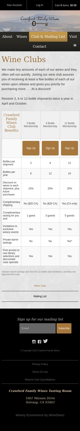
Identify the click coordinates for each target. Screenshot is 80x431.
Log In (39, 5)
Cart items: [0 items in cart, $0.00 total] (65, 5)
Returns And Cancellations (40, 379)
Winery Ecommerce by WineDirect (40, 415)
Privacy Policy (40, 364)
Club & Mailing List (48, 37)
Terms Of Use (40, 371)
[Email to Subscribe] (37, 328)
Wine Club (40, 285)
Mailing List (39, 296)
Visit (73, 37)
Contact (40, 46)
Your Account (14, 5)
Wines (21, 37)
